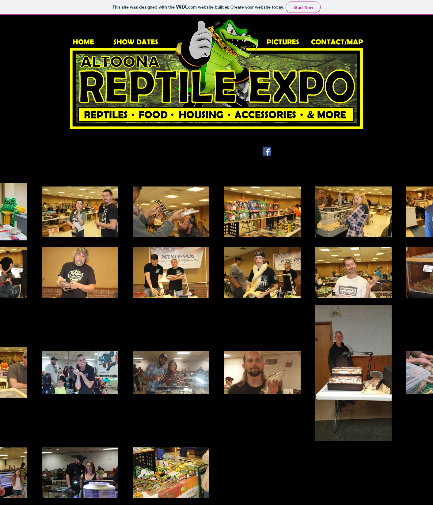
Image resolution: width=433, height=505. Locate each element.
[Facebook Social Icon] (267, 151)
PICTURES (283, 42)
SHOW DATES (135, 42)
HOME (83, 42)
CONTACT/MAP (337, 42)
